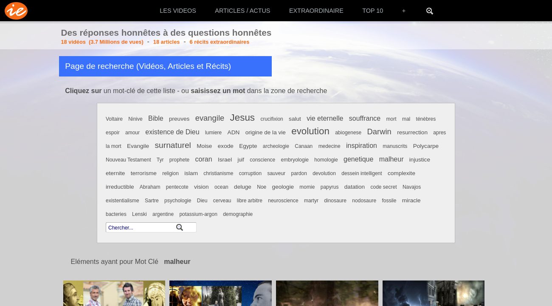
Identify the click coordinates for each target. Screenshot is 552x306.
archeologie (276, 146)
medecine (329, 146)
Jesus (242, 117)
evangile (210, 117)
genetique (358, 159)
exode (226, 146)
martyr (311, 201)
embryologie (295, 160)
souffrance (364, 118)
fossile (389, 201)
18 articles (166, 42)
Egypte (248, 146)
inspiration (361, 145)
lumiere (213, 133)
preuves (179, 119)
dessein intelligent (361, 173)
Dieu (202, 201)
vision (201, 187)
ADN (234, 132)
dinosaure (335, 201)
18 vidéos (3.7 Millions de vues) (102, 42)
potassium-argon (198, 214)
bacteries (116, 214)
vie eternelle (325, 118)
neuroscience (283, 201)
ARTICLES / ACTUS (242, 10)
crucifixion (271, 119)
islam (191, 173)
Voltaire (114, 119)
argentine (163, 214)
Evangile (138, 146)
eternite (115, 173)
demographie (238, 214)
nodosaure (364, 201)
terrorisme (144, 173)
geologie (283, 187)
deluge (242, 187)
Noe (261, 187)
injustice (419, 159)
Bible (155, 118)
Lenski (139, 214)
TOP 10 (372, 10)
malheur (391, 159)
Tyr (160, 160)
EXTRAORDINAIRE (316, 10)
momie (307, 187)
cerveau (222, 201)
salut (295, 119)
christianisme (218, 173)
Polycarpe (426, 146)
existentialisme (122, 201)
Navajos (412, 187)
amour (132, 133)
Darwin (379, 131)
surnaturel (173, 145)
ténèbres (426, 119)
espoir (113, 133)
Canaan (304, 146)
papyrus (330, 187)
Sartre (152, 201)
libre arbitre (249, 201)
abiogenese (348, 133)
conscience (262, 160)
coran (203, 159)
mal (406, 119)
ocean (221, 187)
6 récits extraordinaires (220, 42)
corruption (250, 173)
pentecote (177, 187)
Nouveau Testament (128, 160)
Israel (225, 159)
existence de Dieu (172, 132)
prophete (179, 160)
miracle (411, 200)
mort (391, 119)
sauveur (276, 173)
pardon (299, 173)
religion (170, 173)
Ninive (135, 119)
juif (241, 160)
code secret (383, 187)
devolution (324, 173)
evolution (310, 131)
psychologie (177, 201)
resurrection (412, 132)
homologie (326, 160)
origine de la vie (265, 132)
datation (354, 187)
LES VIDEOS (178, 10)
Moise (204, 146)
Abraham (150, 187)
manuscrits (395, 146)
